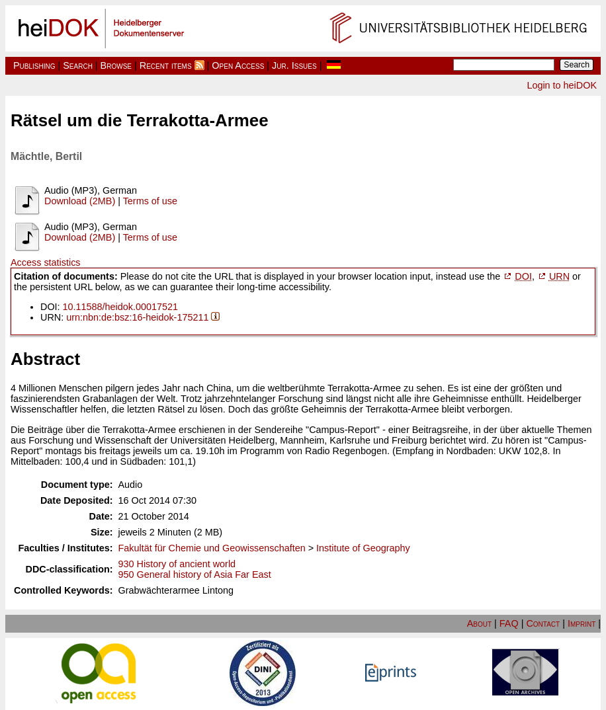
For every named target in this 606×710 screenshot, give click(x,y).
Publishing (34, 65)
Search (78, 65)
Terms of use (150, 201)
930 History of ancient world (177, 564)
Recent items (166, 65)
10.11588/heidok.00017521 (120, 306)
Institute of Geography (363, 548)
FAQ (509, 623)
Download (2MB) (79, 201)
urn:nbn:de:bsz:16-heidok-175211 (137, 317)
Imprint (581, 623)
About (479, 623)
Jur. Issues (294, 65)
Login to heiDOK (562, 85)
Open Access (238, 65)
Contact (543, 623)
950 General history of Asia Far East (194, 574)
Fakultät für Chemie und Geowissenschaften (212, 548)
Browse (116, 65)
